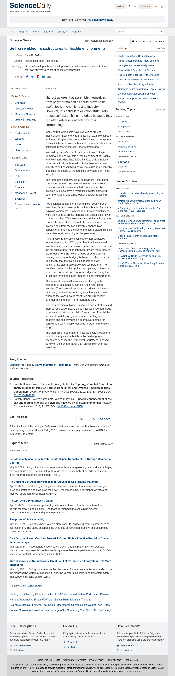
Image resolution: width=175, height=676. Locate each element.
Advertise (81, 660)
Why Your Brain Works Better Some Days (139, 79)
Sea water (20, 164)
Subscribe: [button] (145, 6)
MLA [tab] (81, 418)
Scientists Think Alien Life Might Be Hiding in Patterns (140, 194)
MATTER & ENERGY (125, 136)
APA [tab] (92, 418)
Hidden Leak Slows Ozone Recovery (136, 56)
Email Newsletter (22, 645)
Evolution (20, 198)
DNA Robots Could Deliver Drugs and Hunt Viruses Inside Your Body (139, 257)
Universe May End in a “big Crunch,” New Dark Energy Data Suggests (141, 229)
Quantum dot (22, 170)
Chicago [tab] (105, 418)
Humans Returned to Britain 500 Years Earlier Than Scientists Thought (50, 599)
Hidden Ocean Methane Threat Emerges (138, 60)
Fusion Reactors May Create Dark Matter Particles (138, 237)
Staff (58, 660)
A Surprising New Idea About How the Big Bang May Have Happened (139, 209)
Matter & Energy (20, 96)
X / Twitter (73, 647)
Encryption (123, 161)
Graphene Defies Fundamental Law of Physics (141, 89)
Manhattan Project (25, 193)
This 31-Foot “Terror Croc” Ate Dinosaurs (138, 75)
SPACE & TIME (122, 116)
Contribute (68, 660)
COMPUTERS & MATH (126, 156)
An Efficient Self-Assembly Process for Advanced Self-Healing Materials (54, 481)
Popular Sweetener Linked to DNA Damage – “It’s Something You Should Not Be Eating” (60, 610)
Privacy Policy (96, 660)
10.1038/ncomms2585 (70, 406)
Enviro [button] (48, 31)
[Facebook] (27, 77)
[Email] (49, 77)
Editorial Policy (114, 660)
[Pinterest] (38, 77)
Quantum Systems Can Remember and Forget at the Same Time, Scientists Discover (141, 222)
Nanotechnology (24, 108)
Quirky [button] (76, 31)
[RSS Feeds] (156, 6)
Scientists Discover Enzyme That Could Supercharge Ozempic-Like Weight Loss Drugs (60, 605)
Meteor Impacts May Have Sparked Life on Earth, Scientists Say (139, 202)
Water (18, 144)
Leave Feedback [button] (129, 645)
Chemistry (20, 103)
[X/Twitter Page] (135, 6)
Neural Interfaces (126, 171)
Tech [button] (35, 31)
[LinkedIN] (43, 77)
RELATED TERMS (19, 158)
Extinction (20, 181)
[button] (135, 41)
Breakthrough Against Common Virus (136, 93)
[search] (162, 31)
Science (19, 187)
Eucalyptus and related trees (28, 206)
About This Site (44, 660)
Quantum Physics (127, 151)
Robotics (122, 166)
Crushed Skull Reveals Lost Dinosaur (137, 70)
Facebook (72, 642)
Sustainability (22, 133)
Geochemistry (23, 150)
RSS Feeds (20, 650)
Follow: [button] (120, 6)
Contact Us (126, 650)
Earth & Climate (20, 126)
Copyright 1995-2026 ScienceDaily (30, 664)
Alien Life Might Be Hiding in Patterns (136, 84)
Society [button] (62, 31)
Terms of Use (131, 660)
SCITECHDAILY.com (32, 586)
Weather (19, 138)
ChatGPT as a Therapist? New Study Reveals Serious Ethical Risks (141, 264)
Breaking (121, 48)
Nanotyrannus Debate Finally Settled (136, 65)
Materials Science (25, 114)
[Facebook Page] (129, 6)
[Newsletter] (162, 6)
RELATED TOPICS (19, 89)
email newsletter (102, 19)
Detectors (123, 141)
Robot (18, 176)
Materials (15, 365)
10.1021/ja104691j (24, 395)
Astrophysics (124, 126)
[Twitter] (32, 77)
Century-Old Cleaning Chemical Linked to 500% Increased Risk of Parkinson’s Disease (60, 594)
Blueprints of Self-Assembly (27, 519)
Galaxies (122, 121)
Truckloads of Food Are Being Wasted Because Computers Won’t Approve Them (139, 249)
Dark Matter (124, 131)
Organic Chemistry (25, 120)
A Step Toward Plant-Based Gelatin (31, 500)
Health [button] (22, 31)
